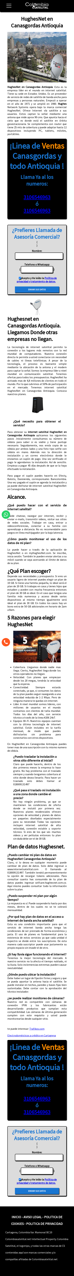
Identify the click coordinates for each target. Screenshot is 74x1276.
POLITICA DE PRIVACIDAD (44, 1224)
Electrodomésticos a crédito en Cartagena (31, 1035)
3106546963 (36, 197)
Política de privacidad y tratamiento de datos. (37, 279)
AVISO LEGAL (32, 1217)
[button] (7, 7)
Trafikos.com (36, 1028)
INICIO (16, 1217)
